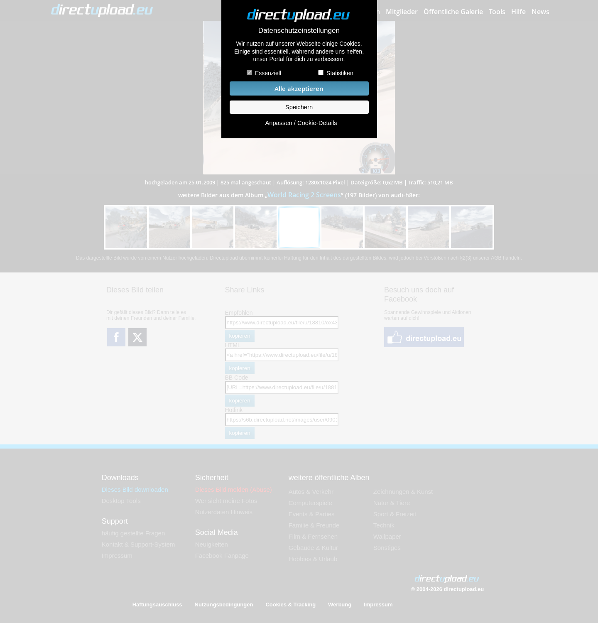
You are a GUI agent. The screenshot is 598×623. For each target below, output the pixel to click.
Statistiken (339, 73)
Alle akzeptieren (299, 89)
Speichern (299, 107)
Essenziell (268, 73)
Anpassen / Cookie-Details (301, 123)
